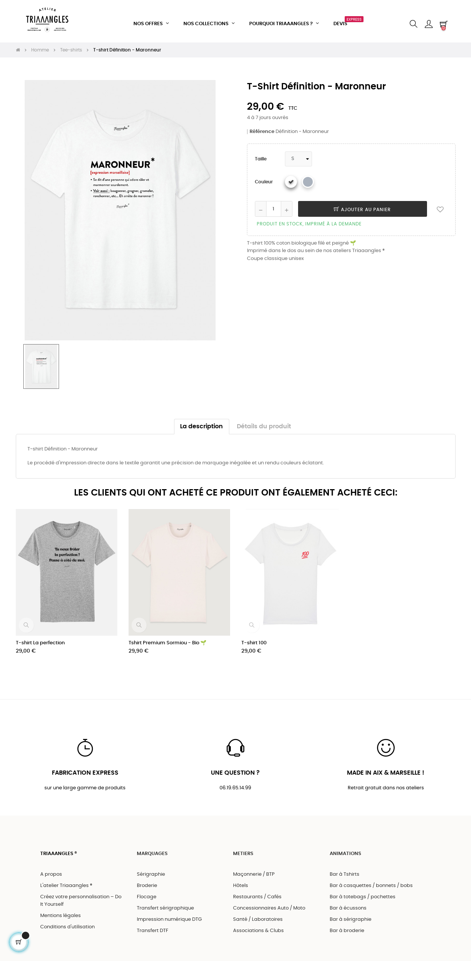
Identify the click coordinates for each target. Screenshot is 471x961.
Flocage (146, 892)
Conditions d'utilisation (67, 922)
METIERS (243, 848)
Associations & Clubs (258, 925)
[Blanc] (291, 176)
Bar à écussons (348, 903)
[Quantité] (274, 202)
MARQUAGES (152, 848)
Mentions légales (60, 910)
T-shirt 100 (254, 637)
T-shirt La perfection (40, 637)
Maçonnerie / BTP (254, 869)
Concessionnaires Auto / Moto (269, 903)
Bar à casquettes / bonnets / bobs (371, 880)
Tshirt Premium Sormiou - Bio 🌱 (167, 637)
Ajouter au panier (362, 203)
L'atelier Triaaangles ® (66, 880)
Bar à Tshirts (344, 869)
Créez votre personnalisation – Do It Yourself (80, 896)
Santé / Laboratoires (258, 914)
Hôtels (240, 880)
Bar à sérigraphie (350, 914)
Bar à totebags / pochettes (362, 892)
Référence (262, 125)
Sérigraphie (151, 869)
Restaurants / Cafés (257, 892)
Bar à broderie (347, 925)
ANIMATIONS (345, 848)
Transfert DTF (152, 925)
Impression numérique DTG (169, 914)
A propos (51, 869)
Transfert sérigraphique (165, 903)
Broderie (147, 880)
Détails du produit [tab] (264, 420)
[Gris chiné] (308, 176)
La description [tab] (201, 420)
